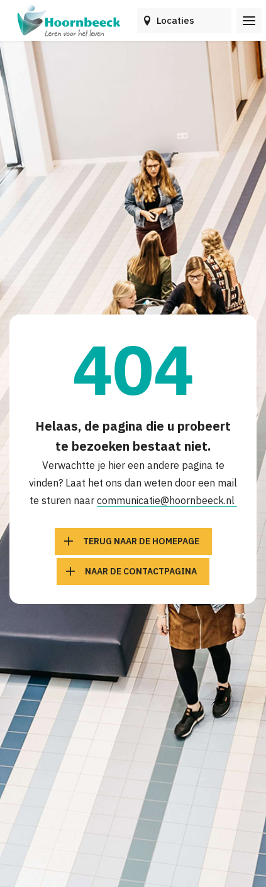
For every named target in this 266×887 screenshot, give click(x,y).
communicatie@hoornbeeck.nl (167, 500)
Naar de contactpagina (141, 571)
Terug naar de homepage (141, 541)
